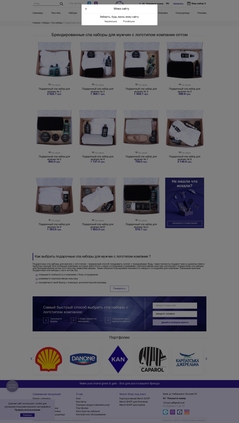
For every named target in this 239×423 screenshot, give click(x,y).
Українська (110, 22)
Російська (129, 22)
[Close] (86, 9)
